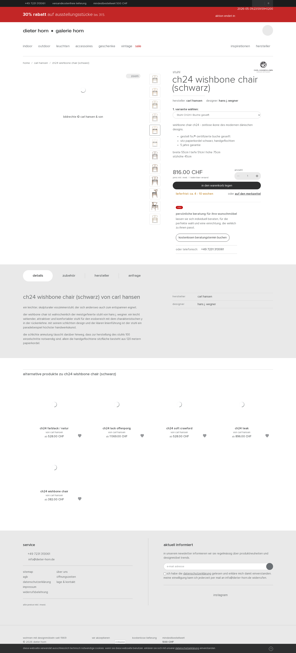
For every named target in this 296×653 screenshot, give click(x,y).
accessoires (85, 46)
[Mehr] (257, 176)
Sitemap (28, 571)
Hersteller (264, 46)
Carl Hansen (41, 63)
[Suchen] (267, 30)
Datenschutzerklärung (37, 582)
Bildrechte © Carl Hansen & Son (83, 116)
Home (26, 63)
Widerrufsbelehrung (35, 592)
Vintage (126, 46)
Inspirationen (242, 46)
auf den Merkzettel (248, 193)
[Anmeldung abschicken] (269, 566)
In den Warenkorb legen (217, 185)
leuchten (64, 46)
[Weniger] (238, 176)
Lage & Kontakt (66, 582)
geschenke (108, 46)
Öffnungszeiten (66, 576)
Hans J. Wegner (228, 100)
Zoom (133, 76)
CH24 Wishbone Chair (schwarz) (70, 63)
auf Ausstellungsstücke (64, 14)
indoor (29, 46)
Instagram (218, 595)
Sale (140, 46)
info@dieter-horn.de (39, 559)
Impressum (29, 587)
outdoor (45, 46)
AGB (25, 576)
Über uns (62, 571)
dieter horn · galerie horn (53, 31)
